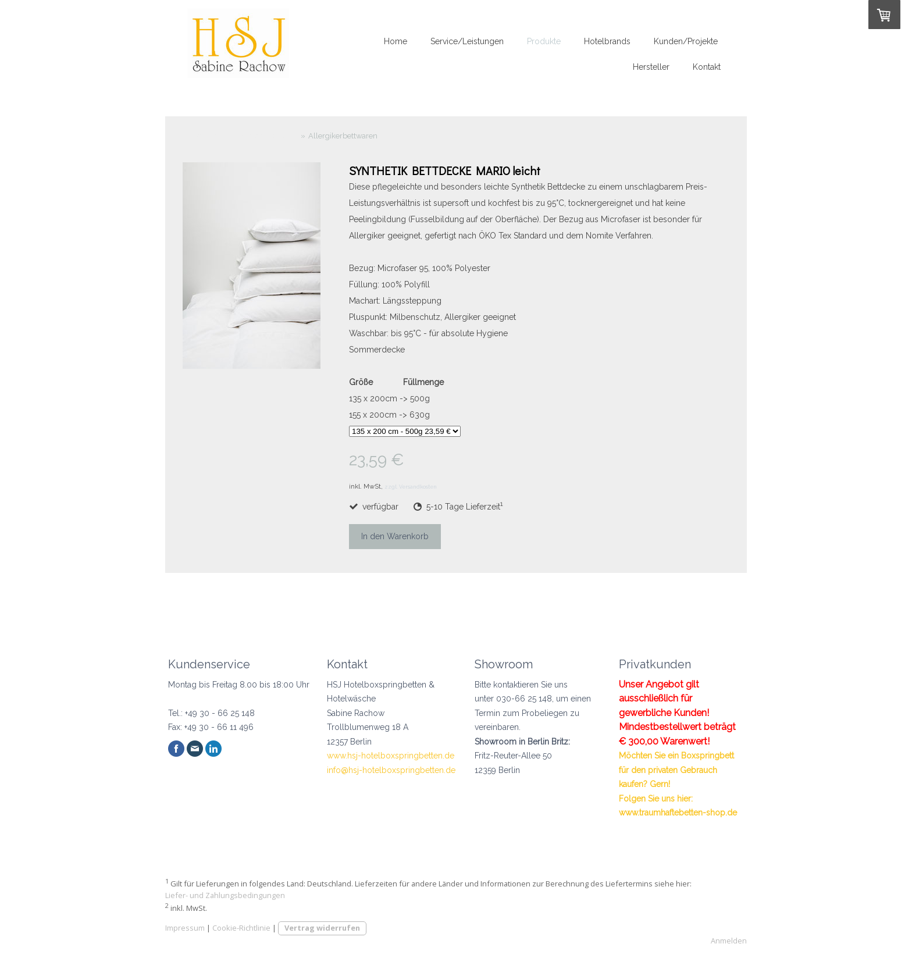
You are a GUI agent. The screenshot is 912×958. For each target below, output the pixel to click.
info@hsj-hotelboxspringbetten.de (391, 770)
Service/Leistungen (467, 41)
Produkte (544, 41)
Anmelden (729, 940)
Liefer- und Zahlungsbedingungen (225, 895)
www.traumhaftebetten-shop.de (678, 812)
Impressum (185, 928)
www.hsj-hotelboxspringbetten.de (390, 755)
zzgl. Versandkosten (410, 487)
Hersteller (651, 67)
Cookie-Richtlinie (241, 928)
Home (395, 41)
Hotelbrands (607, 41)
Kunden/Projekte (686, 41)
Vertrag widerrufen (322, 928)
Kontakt (707, 67)
